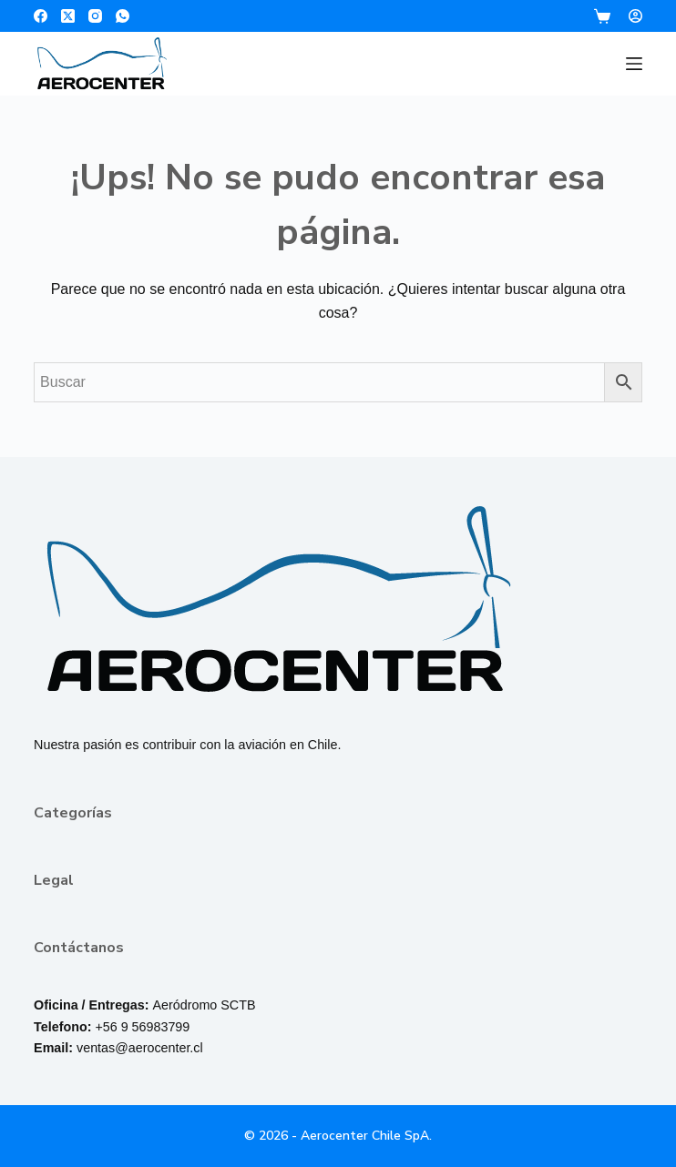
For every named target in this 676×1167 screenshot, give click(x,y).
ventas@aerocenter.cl (140, 1047)
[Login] (635, 16)
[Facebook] (40, 16)
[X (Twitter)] (68, 16)
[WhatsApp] (122, 16)
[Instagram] (95, 16)
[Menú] (634, 64)
